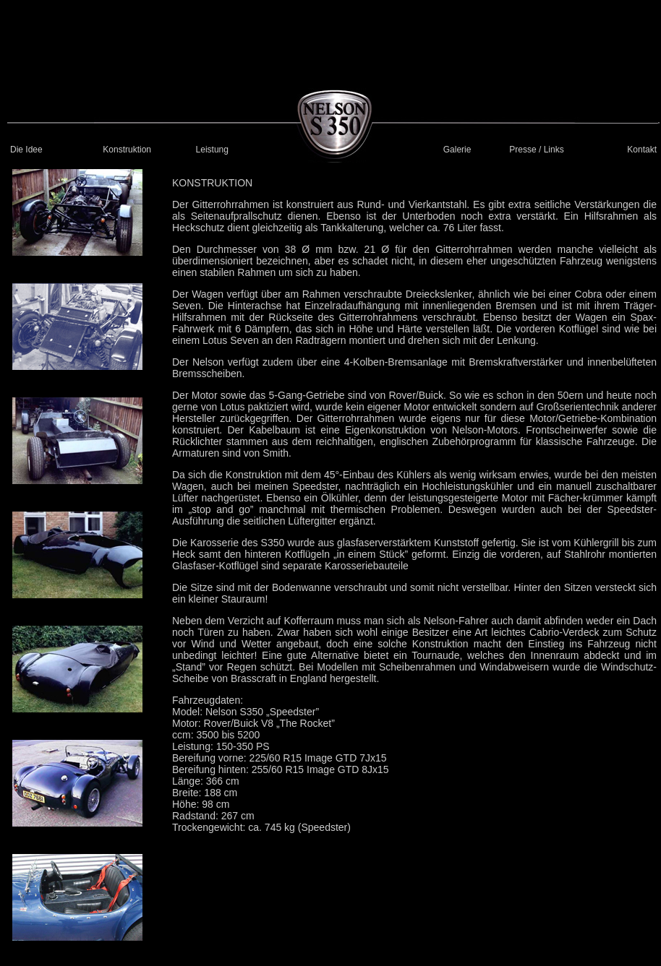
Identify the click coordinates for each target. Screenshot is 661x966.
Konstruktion (127, 150)
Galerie (457, 150)
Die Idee (26, 150)
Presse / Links (536, 150)
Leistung (212, 150)
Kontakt (642, 150)
